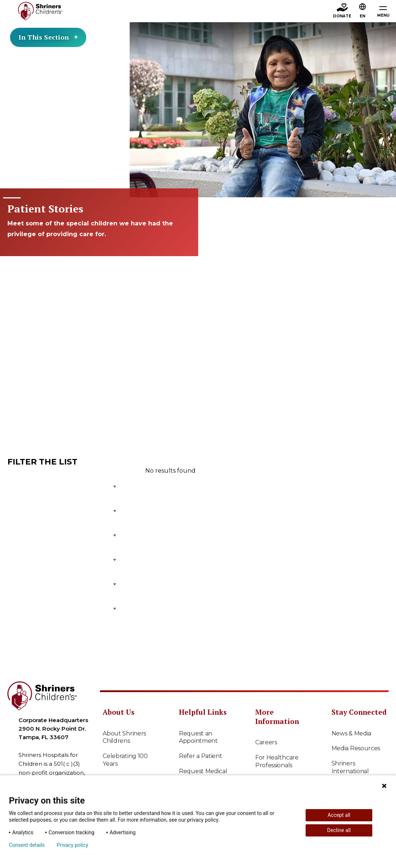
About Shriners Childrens (124, 737)
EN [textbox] (362, 16)
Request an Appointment (198, 737)
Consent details (27, 845)
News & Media (351, 733)
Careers (266, 742)
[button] (362, 11)
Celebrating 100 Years (125, 759)
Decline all (339, 830)
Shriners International (350, 767)
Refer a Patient (200, 756)
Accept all (338, 815)
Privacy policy (72, 845)
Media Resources (356, 748)
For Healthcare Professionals (277, 761)
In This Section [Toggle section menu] (48, 37)
